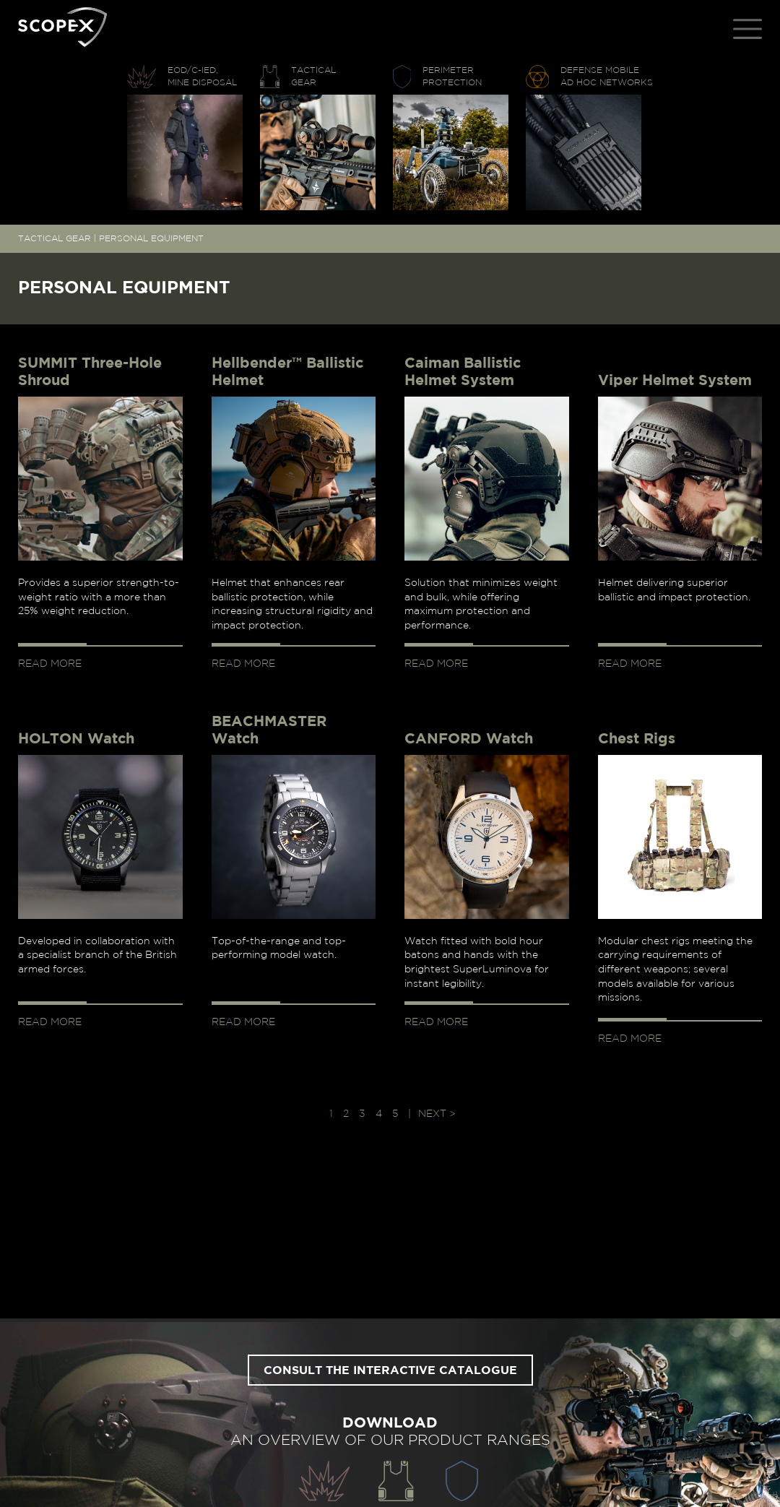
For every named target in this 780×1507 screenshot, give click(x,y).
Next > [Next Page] (437, 1114)
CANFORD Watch (468, 739)
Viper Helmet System (675, 380)
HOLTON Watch (76, 739)
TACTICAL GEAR (54, 238)
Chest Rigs (636, 739)
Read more (50, 664)
